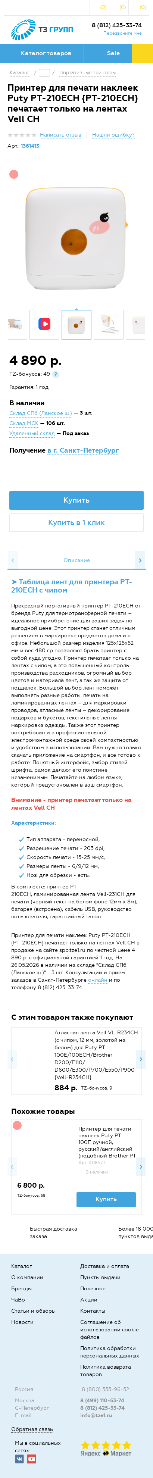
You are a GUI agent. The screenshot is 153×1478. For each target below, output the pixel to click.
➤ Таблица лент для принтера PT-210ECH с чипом (71, 586)
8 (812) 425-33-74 (117, 25)
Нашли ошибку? (113, 135)
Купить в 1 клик (76, 522)
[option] (76, 235)
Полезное (93, 1288)
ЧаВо (18, 1300)
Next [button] (140, 560)
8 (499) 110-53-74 (102, 1400)
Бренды (21, 1288)
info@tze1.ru (96, 1415)
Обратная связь (32, 1429)
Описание (76, 560)
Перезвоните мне (122, 33)
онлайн (97, 980)
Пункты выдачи (100, 1277)
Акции (88, 1300)
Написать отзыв (60, 135)
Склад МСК (23, 423)
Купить (76, 500)
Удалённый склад (32, 433)
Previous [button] (13, 560)
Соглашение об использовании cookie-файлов (110, 1329)
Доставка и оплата (104, 1266)
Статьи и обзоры (33, 1311)
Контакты (92, 1311)
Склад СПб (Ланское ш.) (40, 413)
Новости (22, 1322)
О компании (27, 1277)
